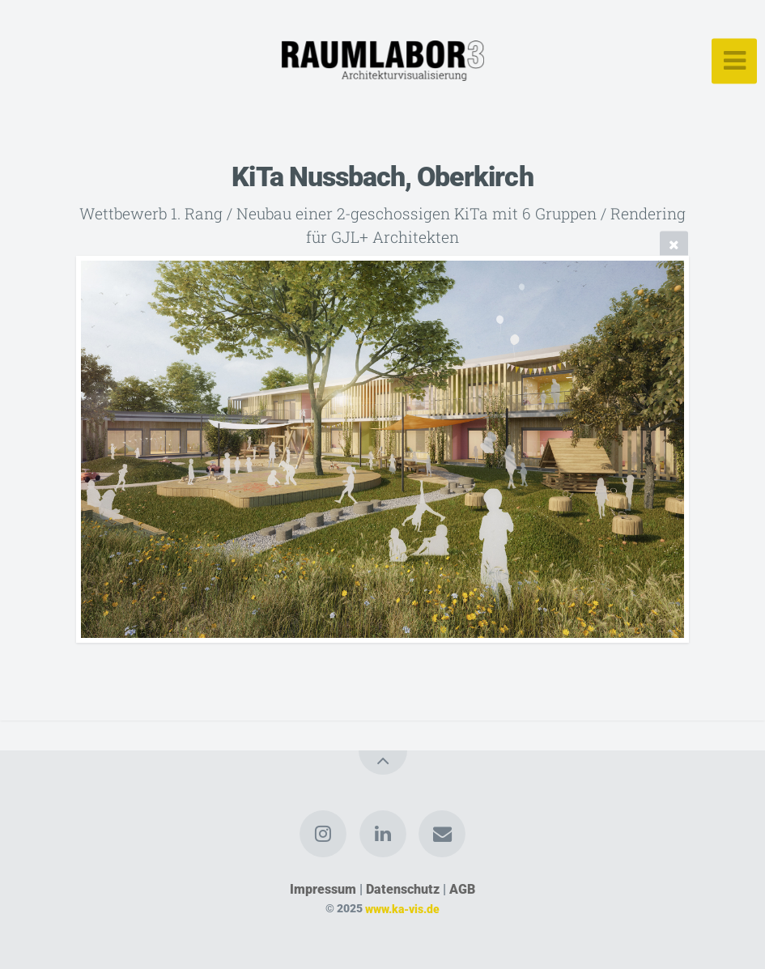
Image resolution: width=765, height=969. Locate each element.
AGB (462, 889)
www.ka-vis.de (402, 909)
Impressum (323, 889)
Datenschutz (403, 889)
